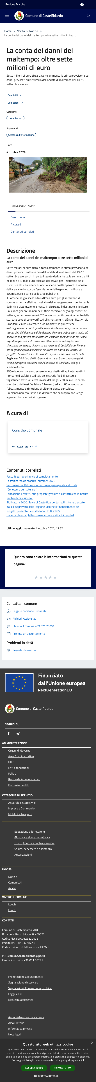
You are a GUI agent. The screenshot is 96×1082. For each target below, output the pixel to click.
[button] (48, 1076)
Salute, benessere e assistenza (33, 849)
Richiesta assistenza (20, 999)
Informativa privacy (20, 1028)
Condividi (15, 95)
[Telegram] (18, 733)
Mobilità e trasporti (20, 814)
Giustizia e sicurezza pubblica (32, 837)
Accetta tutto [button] (34, 1067)
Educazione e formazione (29, 831)
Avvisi (12, 888)
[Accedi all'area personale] (82, 4)
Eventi (12, 910)
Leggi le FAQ (15, 994)
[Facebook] (8, 733)
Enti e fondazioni (18, 768)
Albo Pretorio (16, 1023)
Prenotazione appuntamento (25, 976)
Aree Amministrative (21, 756)
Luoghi (12, 904)
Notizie (33, 31)
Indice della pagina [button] (23, 205)
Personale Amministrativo (24, 779)
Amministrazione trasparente (26, 1017)
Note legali (14, 1034)
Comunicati (15, 882)
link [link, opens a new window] (82, 1060)
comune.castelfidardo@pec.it (26, 956)
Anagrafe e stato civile (22, 802)
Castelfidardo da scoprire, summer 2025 (30, 481)
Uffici (11, 762)
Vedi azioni (16, 103)
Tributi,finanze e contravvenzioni (34, 843)
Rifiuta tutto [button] (62, 1067)
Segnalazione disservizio (23, 982)
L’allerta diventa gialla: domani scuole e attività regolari (40, 515)
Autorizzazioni (23, 854)
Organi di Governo (19, 750)
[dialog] (48, 1060)
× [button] (92, 1043)
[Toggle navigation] (7, 15)
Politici (12, 773)
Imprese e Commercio (21, 808)
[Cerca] (88, 16)
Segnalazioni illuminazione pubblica (30, 988)
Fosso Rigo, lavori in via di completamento (32, 476)
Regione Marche (15, 4)
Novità (21, 31)
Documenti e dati (18, 785)
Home (8, 31)
